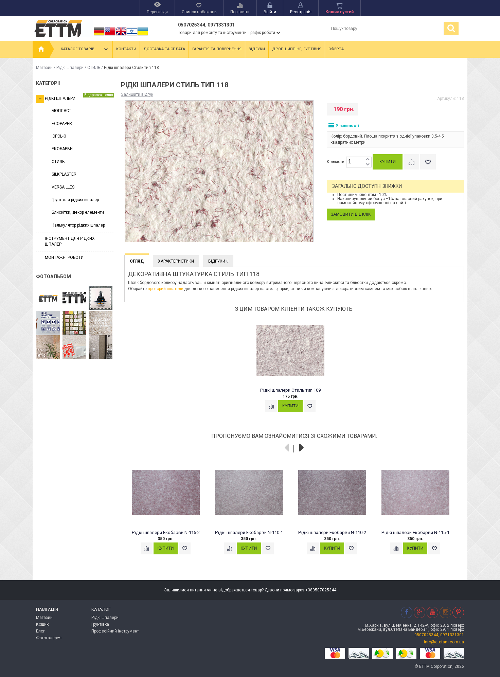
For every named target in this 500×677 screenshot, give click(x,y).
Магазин (44, 67)
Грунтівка (100, 624)
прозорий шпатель (165, 288)
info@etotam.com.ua (444, 642)
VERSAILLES (63, 187)
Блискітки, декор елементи (78, 212)
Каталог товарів (85, 49)
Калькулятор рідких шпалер (78, 225)
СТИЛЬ (93, 67)
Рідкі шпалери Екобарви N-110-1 (249, 532)
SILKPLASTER (64, 174)
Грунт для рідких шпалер (75, 199)
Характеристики (176, 261)
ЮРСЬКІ (59, 136)
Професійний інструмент (115, 631)
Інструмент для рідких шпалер (70, 241)
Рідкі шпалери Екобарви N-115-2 (166, 532)
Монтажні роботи (64, 257)
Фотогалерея (48, 638)
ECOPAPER (62, 123)
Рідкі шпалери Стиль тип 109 (290, 390)
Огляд (137, 261)
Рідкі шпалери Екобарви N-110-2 (332, 532)
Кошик (42, 624)
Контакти (126, 49)
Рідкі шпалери (70, 67)
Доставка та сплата (164, 49)
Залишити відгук (137, 94)
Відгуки (257, 49)
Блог (40, 631)
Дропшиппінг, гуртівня (296, 49)
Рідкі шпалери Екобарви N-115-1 (415, 532)
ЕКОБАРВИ (62, 148)
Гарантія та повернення (217, 49)
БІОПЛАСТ (61, 110)
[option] (294, 371)
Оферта (336, 49)
